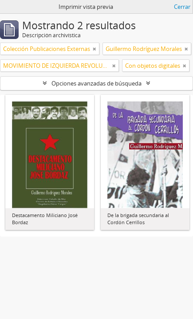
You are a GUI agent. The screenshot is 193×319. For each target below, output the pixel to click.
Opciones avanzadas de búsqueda (96, 83)
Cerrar (182, 7)
